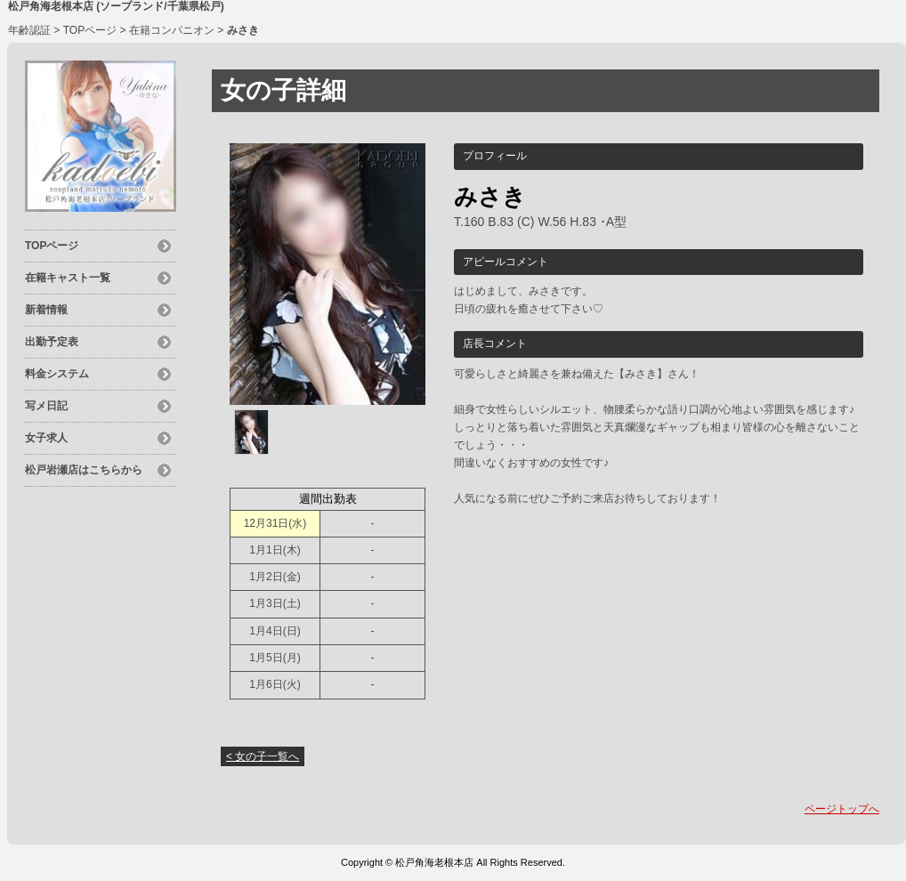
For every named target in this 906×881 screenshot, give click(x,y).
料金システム (57, 374)
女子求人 (46, 438)
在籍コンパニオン (171, 30)
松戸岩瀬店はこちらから (83, 470)
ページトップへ (842, 809)
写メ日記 (46, 406)
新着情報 (46, 309)
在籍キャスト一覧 (67, 277)
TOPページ (90, 30)
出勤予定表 (51, 341)
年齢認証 (29, 30)
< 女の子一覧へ (262, 756)
